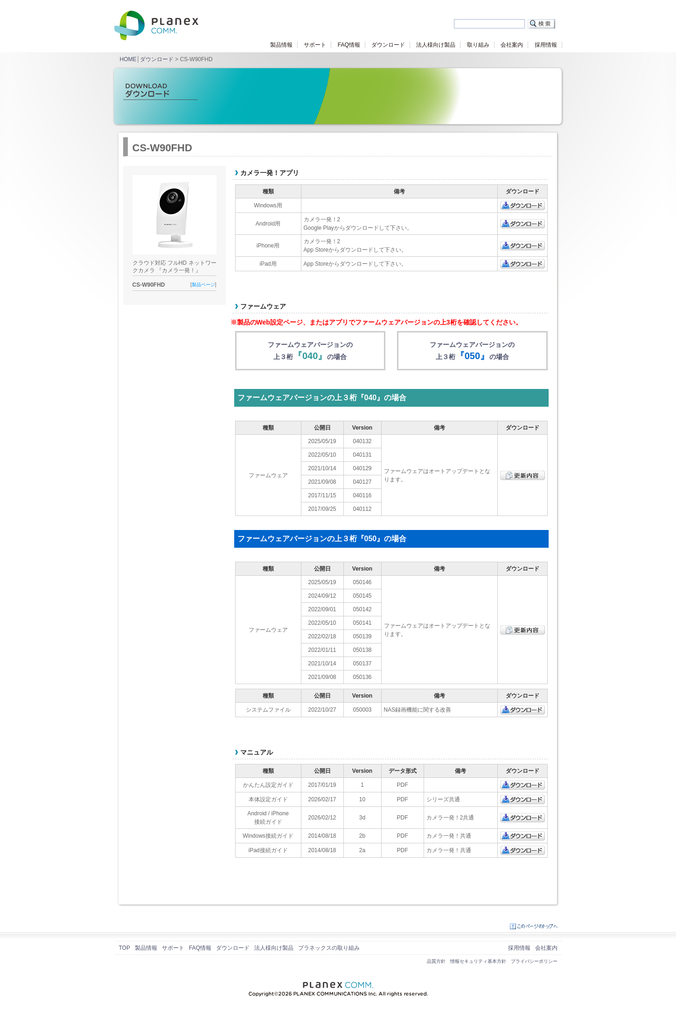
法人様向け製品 (435, 45)
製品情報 (281, 45)
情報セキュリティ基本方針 (478, 961)
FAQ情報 (349, 45)
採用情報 (546, 45)
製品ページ (203, 284)
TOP (124, 948)
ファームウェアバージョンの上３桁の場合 (310, 351)
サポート (315, 45)
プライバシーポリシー (534, 961)
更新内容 (522, 475)
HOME (128, 59)
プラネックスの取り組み (329, 948)
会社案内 (512, 45)
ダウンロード (388, 45)
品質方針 (436, 961)
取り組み (478, 45)
